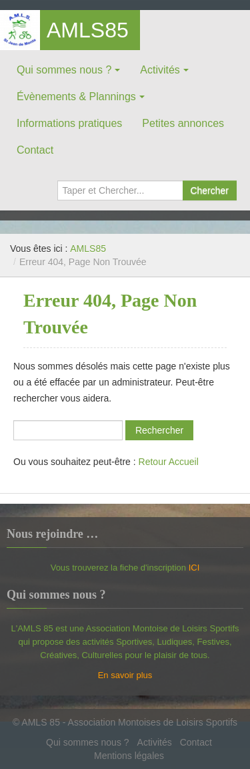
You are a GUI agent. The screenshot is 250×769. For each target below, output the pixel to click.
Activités (160, 69)
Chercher (209, 190)
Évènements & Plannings (76, 96)
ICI (194, 568)
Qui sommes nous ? (64, 69)
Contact (35, 150)
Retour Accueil (169, 461)
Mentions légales (129, 755)
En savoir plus (125, 675)
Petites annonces (183, 123)
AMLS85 (88, 30)
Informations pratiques (69, 123)
